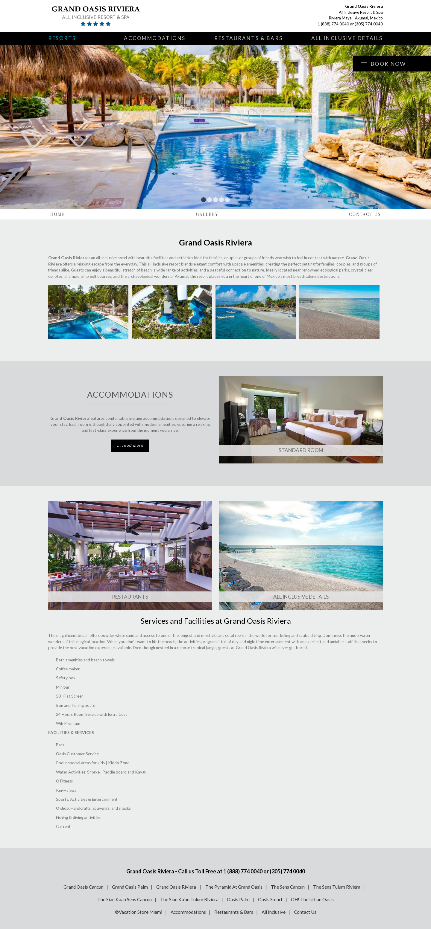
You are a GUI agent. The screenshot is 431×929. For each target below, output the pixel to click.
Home (57, 214)
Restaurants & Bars (248, 38)
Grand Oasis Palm (130, 887)
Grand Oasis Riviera (176, 887)
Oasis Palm (238, 899)
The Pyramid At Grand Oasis (233, 887)
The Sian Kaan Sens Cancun (124, 899)
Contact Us (365, 214)
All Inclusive (274, 912)
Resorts (62, 38)
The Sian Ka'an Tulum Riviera (189, 899)
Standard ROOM (301, 450)
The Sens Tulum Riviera (336, 887)
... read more (130, 445)
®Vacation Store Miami (138, 912)
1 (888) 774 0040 (333, 24)
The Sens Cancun (288, 887)
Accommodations (155, 38)
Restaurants (130, 597)
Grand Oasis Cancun (83, 887)
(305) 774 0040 (369, 24)
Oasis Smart (270, 899)
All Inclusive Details (347, 38)
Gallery (207, 214)
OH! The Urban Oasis (312, 899)
